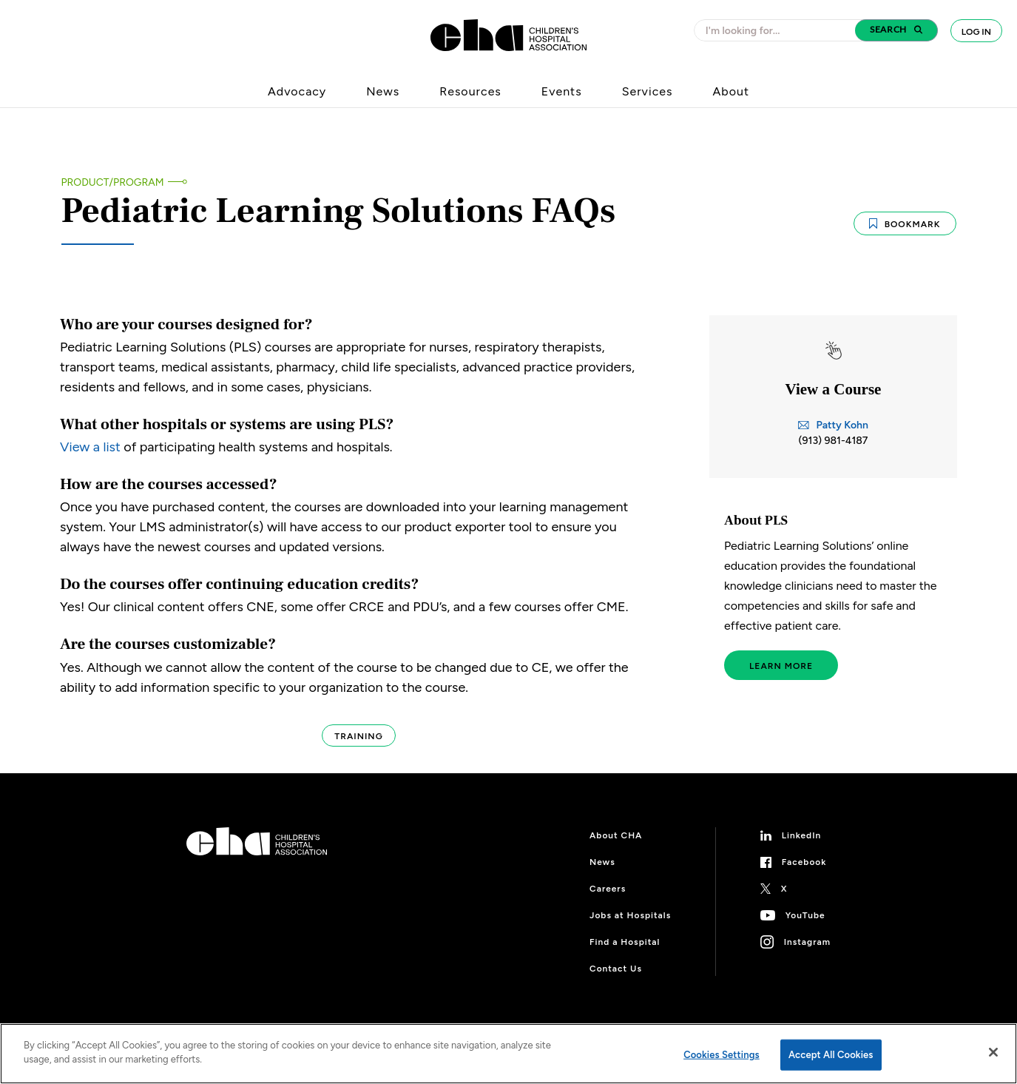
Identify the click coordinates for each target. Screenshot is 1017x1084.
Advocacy (297, 91)
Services (647, 91)
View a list (90, 447)
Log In (976, 32)
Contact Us (615, 968)
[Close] (993, 1052)
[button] (896, 30)
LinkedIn (802, 835)
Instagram (807, 942)
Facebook (804, 862)
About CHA (615, 835)
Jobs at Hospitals (630, 915)
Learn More (781, 666)
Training (358, 736)
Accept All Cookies (831, 1054)
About (730, 91)
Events (561, 91)
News (382, 91)
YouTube (805, 915)
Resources (470, 91)
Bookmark (905, 233)
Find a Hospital (624, 942)
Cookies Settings (721, 1054)
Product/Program (112, 182)
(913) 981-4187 (833, 440)
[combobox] (779, 30)
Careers (607, 888)
